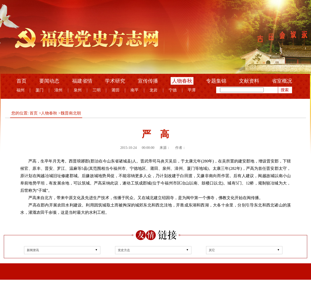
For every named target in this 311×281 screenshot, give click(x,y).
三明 (97, 90)
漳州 (58, 90)
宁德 (173, 90)
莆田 (116, 90)
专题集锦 (216, 81)
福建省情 (82, 81)
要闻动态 (49, 81)
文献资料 (249, 81)
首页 (21, 81)
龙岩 (153, 90)
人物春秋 (182, 81)
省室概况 (282, 81)
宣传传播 (148, 81)
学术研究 (115, 81)
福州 (20, 90)
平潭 (192, 90)
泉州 (78, 90)
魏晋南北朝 (71, 113)
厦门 (39, 90)
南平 (134, 90)
